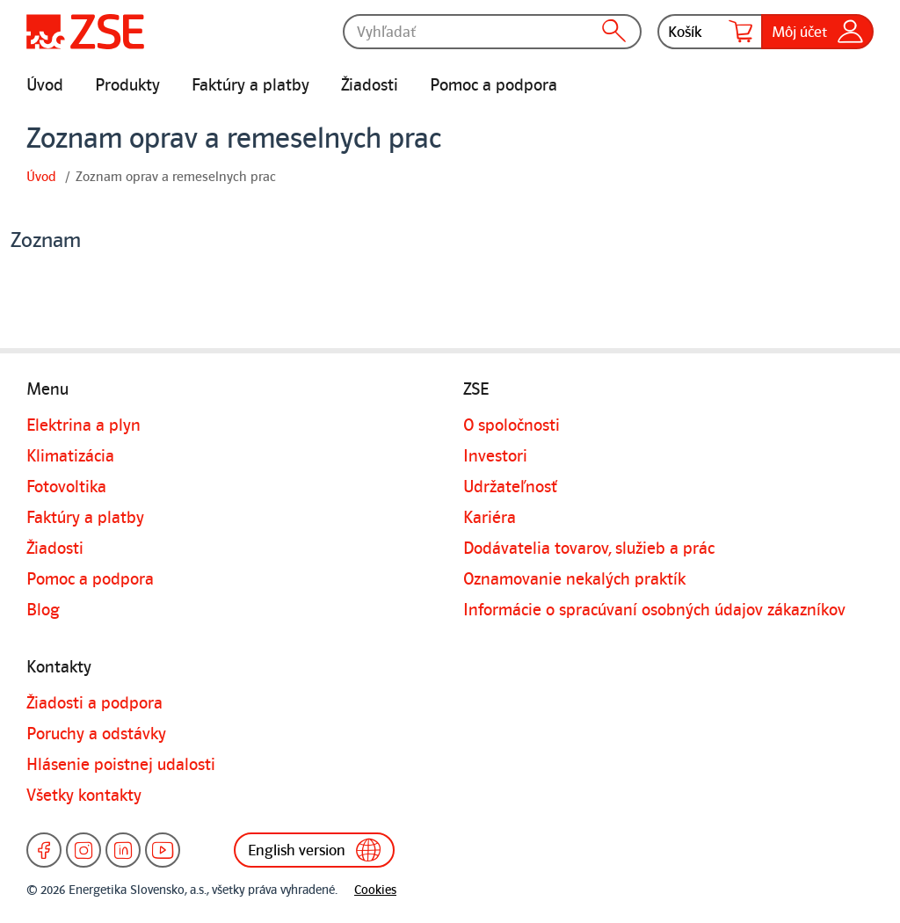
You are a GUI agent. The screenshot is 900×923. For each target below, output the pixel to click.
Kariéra (489, 517)
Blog (43, 610)
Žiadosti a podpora (94, 703)
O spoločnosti (511, 425)
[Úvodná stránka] (85, 31)
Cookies (375, 890)
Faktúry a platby (250, 85)
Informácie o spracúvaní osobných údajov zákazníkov (654, 610)
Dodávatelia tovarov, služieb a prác (589, 548)
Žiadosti (369, 85)
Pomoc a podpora (493, 85)
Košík (710, 31)
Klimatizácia (70, 456)
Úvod (44, 85)
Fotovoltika (66, 487)
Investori (495, 456)
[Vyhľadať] (492, 31)
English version (314, 850)
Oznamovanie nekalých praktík (574, 579)
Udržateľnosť (510, 487)
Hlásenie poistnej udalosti (120, 764)
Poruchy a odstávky (96, 734)
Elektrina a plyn (83, 425)
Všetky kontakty (84, 795)
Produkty (127, 85)
